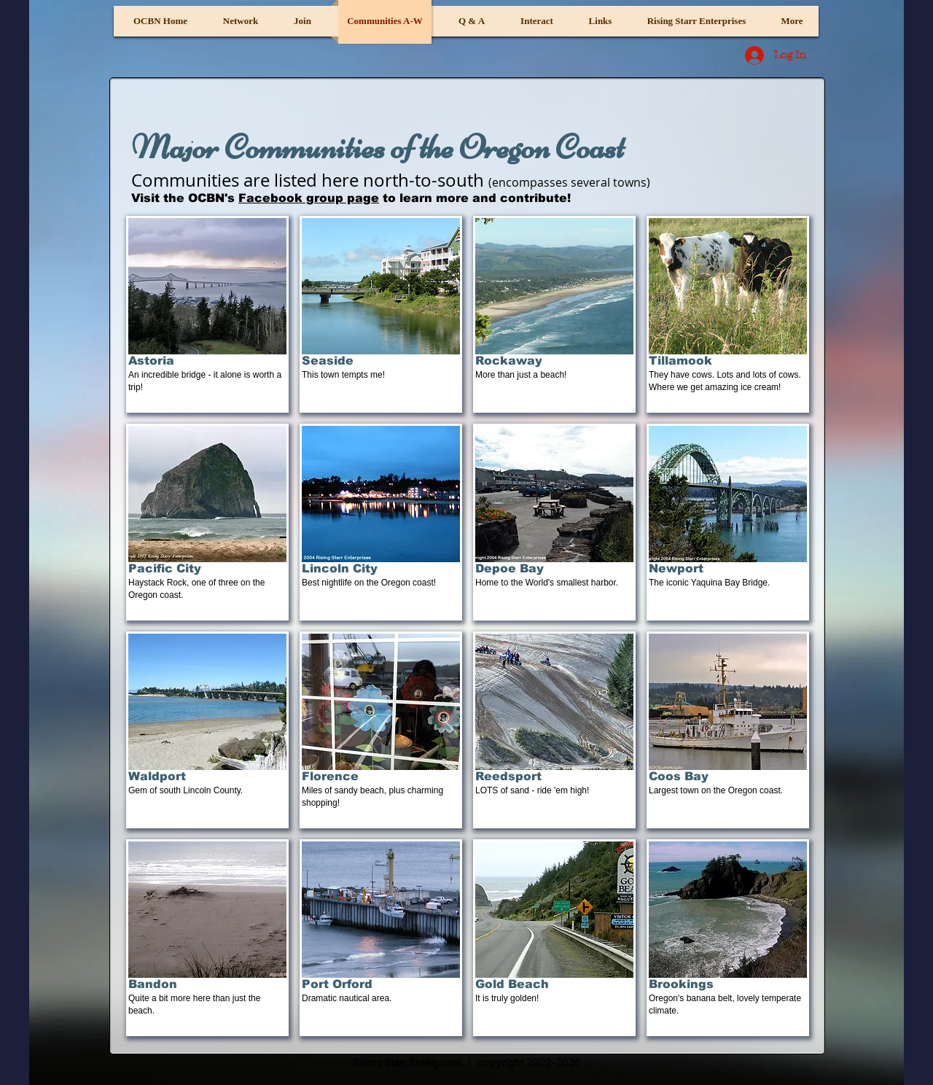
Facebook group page (308, 198)
